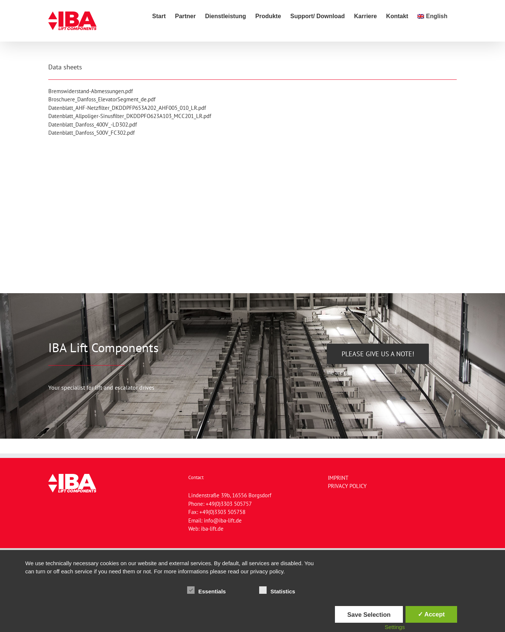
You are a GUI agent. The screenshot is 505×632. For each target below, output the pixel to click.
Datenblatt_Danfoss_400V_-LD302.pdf (92, 124)
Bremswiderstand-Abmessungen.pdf (90, 91)
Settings (395, 627)
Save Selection (368, 614)
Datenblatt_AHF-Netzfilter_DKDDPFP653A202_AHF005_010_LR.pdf (127, 107)
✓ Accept (431, 614)
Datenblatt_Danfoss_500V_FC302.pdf (91, 132)
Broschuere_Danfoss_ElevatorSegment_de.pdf (102, 99)
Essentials (206, 590)
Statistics (277, 590)
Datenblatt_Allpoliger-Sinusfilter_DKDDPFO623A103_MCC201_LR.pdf (129, 115)
